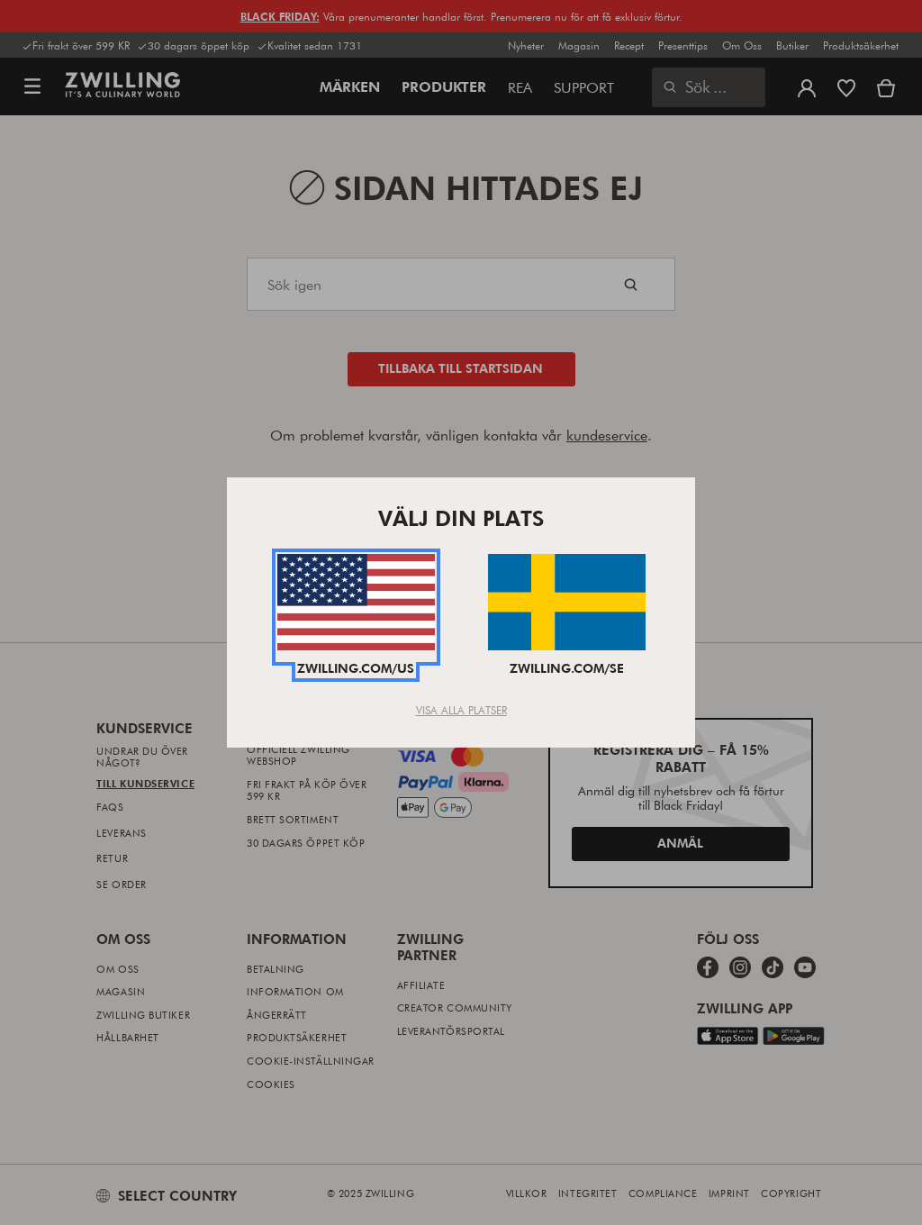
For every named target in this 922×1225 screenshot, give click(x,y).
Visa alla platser (461, 710)
